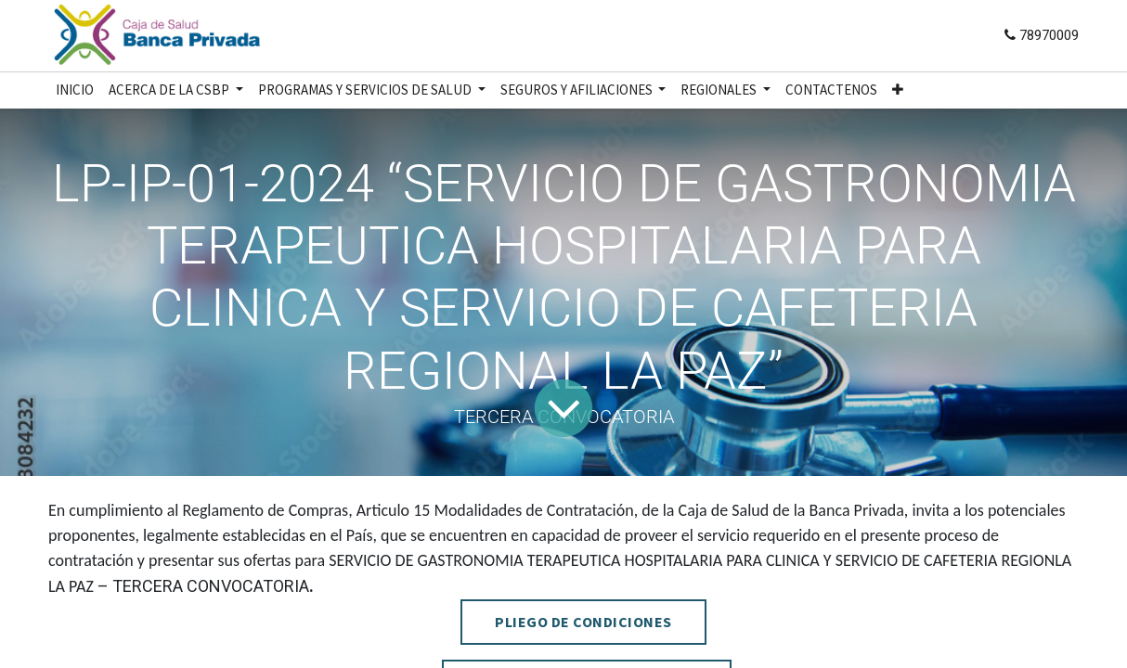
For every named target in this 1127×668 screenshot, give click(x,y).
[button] (898, 90)
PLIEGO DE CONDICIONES (583, 621)
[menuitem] (74, 90)
